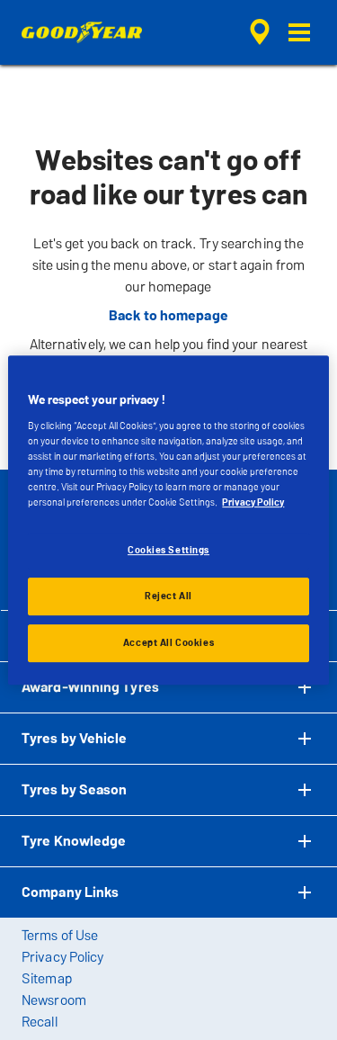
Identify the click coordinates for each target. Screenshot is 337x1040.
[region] (168, 520)
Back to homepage (168, 315)
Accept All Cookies (168, 642)
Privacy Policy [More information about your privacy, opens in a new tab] (253, 502)
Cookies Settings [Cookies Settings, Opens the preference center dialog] (168, 549)
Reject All (168, 595)
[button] (299, 32)
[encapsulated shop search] (260, 32)
